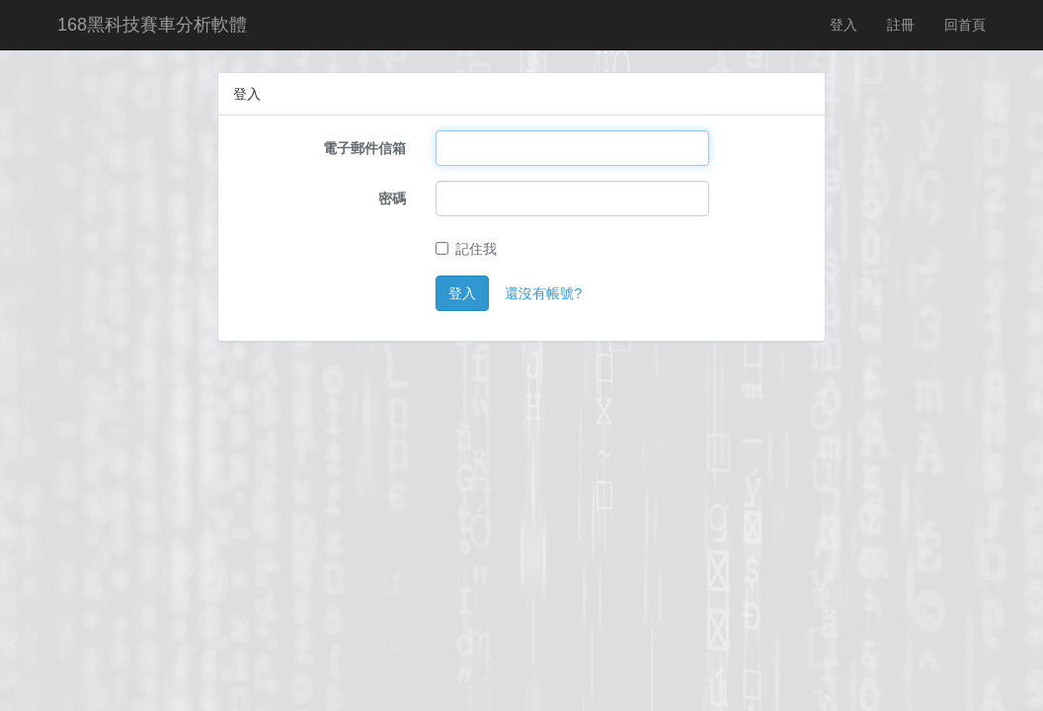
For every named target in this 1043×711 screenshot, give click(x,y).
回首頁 (965, 25)
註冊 (901, 25)
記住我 (466, 249)
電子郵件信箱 (364, 148)
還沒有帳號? (543, 293)
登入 (843, 25)
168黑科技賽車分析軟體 (152, 25)
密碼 (392, 198)
